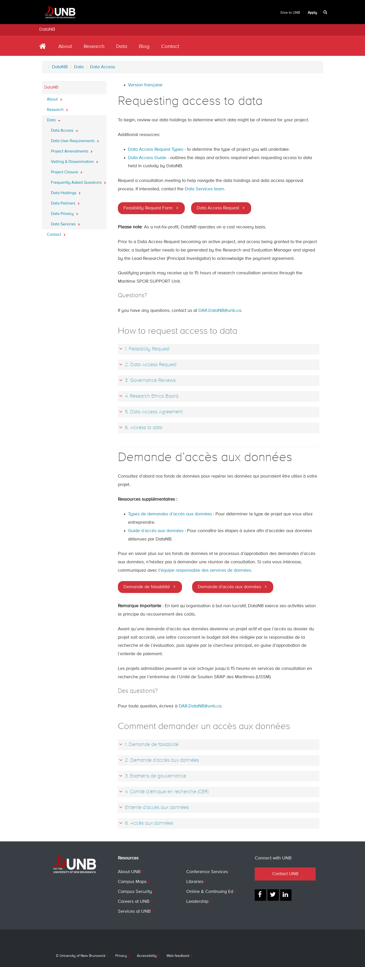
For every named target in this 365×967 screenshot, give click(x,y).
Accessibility (147, 956)
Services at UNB (134, 911)
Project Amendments (72, 150)
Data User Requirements (75, 139)
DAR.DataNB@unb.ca (219, 310)
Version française (145, 85)
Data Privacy (64, 212)
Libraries (194, 881)
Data (121, 46)
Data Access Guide (147, 158)
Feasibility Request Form (148, 208)
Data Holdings (66, 191)
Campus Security (135, 891)
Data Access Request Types (155, 149)
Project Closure (66, 170)
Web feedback (178, 956)
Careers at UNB (133, 901)
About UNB (129, 872)
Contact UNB (285, 874)
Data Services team (204, 189)
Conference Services (207, 872)
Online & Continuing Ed (209, 891)
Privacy (121, 956)
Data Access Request (218, 208)
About (65, 46)
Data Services (65, 222)
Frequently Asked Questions (78, 181)
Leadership (197, 901)
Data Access (102, 67)
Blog (144, 46)
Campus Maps (132, 881)
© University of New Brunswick (80, 956)
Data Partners (65, 202)
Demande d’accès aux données (229, 587)
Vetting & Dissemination (74, 160)
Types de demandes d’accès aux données (170, 514)
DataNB (47, 29)
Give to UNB (290, 12)
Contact (170, 46)
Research (94, 46)
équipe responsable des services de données (206, 570)
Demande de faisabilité (146, 587)
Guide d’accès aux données (156, 531)
